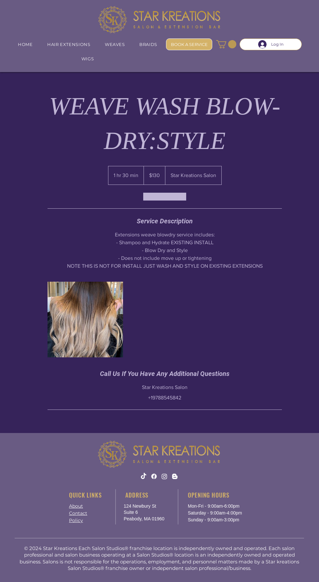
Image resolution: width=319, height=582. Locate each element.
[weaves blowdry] (85, 319)
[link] (164, 197)
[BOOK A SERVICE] (189, 44)
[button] (226, 44)
